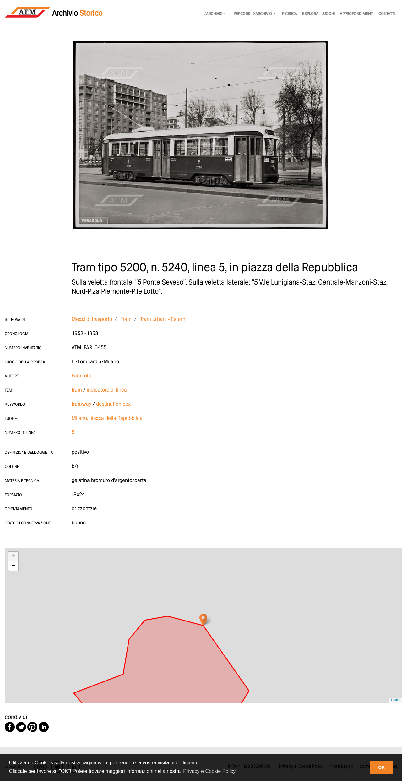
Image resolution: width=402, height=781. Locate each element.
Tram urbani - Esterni (163, 319)
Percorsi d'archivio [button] (253, 14)
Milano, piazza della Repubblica (107, 418)
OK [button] (381, 767)
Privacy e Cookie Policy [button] (209, 771)
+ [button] (13, 556)
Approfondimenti (356, 14)
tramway (81, 404)
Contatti (386, 14)
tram (77, 390)
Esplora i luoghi (318, 14)
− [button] (13, 566)
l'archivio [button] (213, 14)
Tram (126, 319)
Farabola (81, 376)
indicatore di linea (107, 390)
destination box (113, 404)
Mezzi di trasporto (92, 319)
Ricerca (289, 14)
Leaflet (395, 700)
